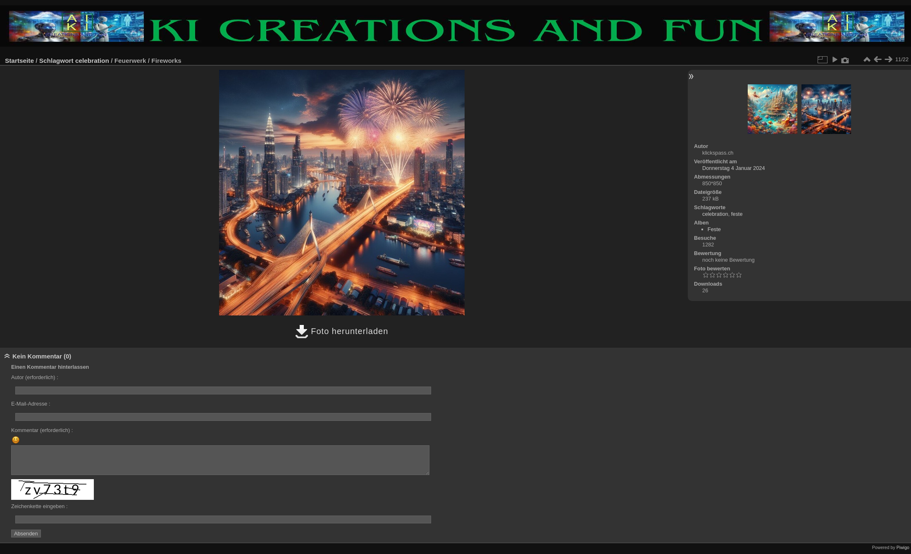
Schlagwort (56, 60)
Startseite (19, 60)
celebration (92, 60)
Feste (714, 229)
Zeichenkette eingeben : (39, 506)
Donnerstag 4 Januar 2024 (733, 168)
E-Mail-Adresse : (30, 404)
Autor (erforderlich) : (34, 377)
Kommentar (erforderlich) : (42, 430)
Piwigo (903, 547)
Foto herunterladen (342, 331)
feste (737, 214)
